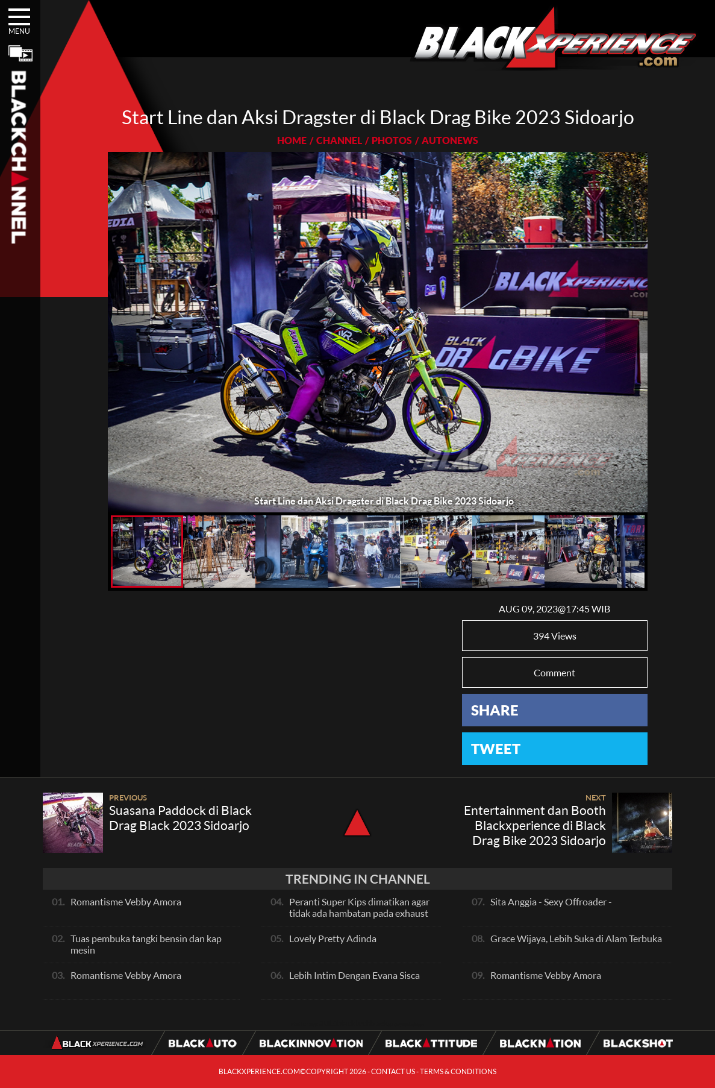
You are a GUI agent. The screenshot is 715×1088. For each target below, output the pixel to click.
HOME (292, 140)
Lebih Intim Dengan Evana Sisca (354, 975)
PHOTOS (392, 140)
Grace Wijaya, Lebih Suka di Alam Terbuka (576, 938)
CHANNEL (339, 140)
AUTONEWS (450, 140)
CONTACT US (393, 1071)
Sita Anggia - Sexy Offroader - (551, 901)
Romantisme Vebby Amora (125, 901)
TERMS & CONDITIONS (458, 1071)
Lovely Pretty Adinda (332, 938)
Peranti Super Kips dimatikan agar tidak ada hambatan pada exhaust (359, 907)
